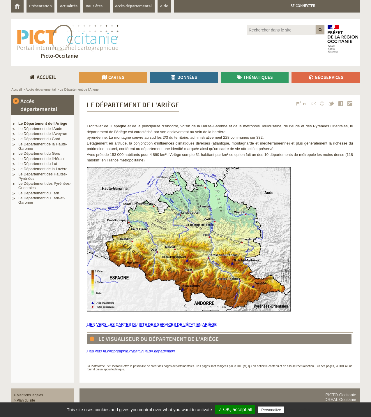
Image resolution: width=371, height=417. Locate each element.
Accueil (16, 89)
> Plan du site (24, 400)
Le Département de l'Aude (40, 128)
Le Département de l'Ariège (42, 123)
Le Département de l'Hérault (42, 158)
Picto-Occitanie (59, 56)
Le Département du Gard (39, 139)
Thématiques (254, 78)
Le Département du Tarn (38, 193)
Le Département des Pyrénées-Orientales (44, 185)
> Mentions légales (28, 395)
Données (183, 78)
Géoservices (326, 78)
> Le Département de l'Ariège (78, 89)
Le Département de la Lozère (42, 169)
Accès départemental (38, 105)
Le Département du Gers (39, 153)
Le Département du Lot (37, 163)
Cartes (113, 78)
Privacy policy (297, 409)
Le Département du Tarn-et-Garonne (41, 200)
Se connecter (303, 5)
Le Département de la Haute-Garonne (42, 146)
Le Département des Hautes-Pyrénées (42, 176)
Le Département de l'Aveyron (42, 133)
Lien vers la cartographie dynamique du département (131, 351)
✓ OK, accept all (235, 409)
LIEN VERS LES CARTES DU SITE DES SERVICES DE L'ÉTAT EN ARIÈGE (152, 324)
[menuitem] (19, 6)
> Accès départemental (39, 89)
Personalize (271, 410)
